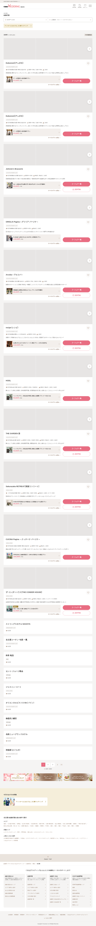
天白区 (32, 826)
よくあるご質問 (48, 918)
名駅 (5, 823)
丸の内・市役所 (25, 823)
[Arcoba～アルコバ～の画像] (48, 260)
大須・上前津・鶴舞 (67, 823)
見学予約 (76, 189)
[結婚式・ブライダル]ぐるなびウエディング (14, 863)
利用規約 (16, 914)
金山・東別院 (58, 823)
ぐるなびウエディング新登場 (11, 840)
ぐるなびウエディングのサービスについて (77, 914)
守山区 (64, 826)
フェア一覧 (76, 81)
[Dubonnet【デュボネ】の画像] (48, 49)
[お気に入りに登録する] (88, 63)
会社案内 (10, 914)
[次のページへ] (57, 765)
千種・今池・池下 (82, 823)
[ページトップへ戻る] (48, 858)
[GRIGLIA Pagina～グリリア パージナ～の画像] (48, 207)
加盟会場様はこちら (53, 914)
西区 (73, 826)
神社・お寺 (30, 832)
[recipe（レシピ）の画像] (48, 313)
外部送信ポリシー (42, 914)
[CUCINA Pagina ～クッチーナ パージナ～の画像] (48, 525)
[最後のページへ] (61, 765)
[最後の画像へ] (89, 49)
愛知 (34, 863)
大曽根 (77, 826)
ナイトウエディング (44, 838)
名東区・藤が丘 (24, 826)
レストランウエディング (10, 832)
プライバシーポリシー (31, 914)
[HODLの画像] (48, 366)
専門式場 (23, 832)
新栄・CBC (41, 823)
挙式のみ (62, 838)
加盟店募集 (62, 914)
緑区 (52, 826)
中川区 (47, 826)
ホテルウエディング (39, 832)
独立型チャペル (54, 838)
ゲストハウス (49, 832)
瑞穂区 (37, 826)
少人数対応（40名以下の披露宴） (11, 838)
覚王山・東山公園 (8, 826)
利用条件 (22, 914)
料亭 (18, 832)
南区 (60, 826)
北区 (69, 826)
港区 (56, 826)
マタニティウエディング (72, 838)
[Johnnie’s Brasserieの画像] (48, 154)
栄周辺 (18, 823)
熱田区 (75, 823)
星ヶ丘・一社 (17, 826)
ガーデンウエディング (31, 838)
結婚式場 (28, 863)
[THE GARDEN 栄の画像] (48, 419)
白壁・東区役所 (49, 823)
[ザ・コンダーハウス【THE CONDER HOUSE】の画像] (48, 578)
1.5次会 (22, 838)
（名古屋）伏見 (34, 823)
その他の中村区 (11, 823)
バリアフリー (83, 838)
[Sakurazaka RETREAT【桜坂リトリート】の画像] (48, 472)
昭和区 (42, 826)
